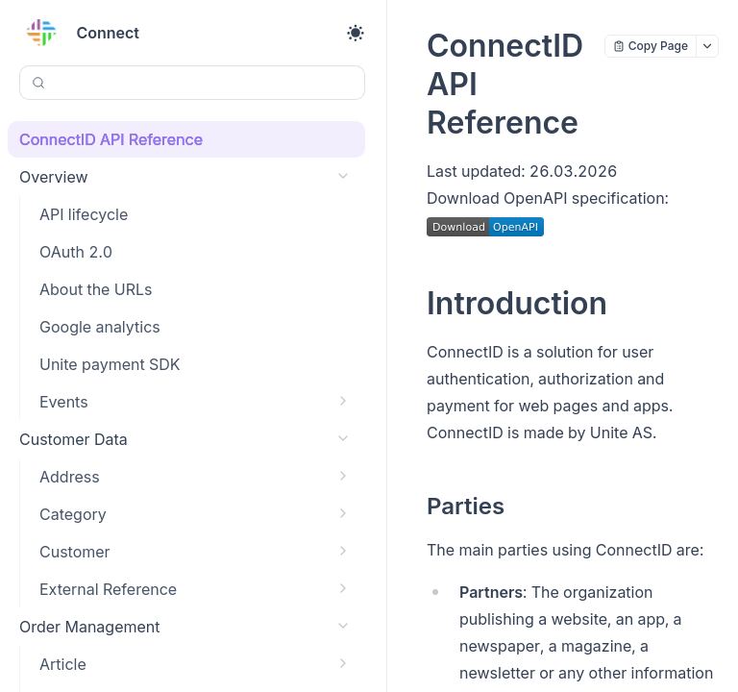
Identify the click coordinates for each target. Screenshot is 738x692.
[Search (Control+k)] (192, 82)
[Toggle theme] (355, 32)
